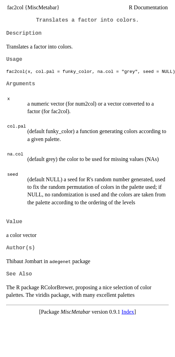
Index (128, 312)
